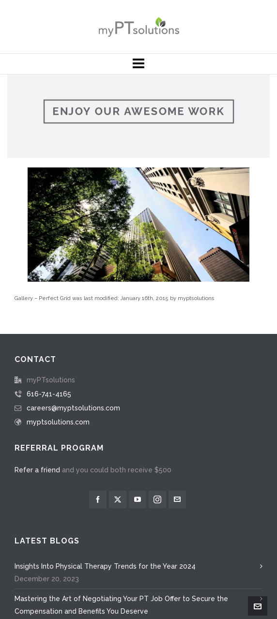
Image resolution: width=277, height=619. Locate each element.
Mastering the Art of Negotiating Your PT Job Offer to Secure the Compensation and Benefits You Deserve (121, 539)
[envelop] (177, 433)
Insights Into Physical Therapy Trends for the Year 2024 (105, 500)
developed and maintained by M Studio (172, 605)
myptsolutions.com (58, 356)
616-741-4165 (49, 328)
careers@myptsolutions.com (73, 342)
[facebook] (98, 433)
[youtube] (137, 433)
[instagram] (157, 433)
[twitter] (117, 433)
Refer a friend (37, 404)
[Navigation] (138, 64)
